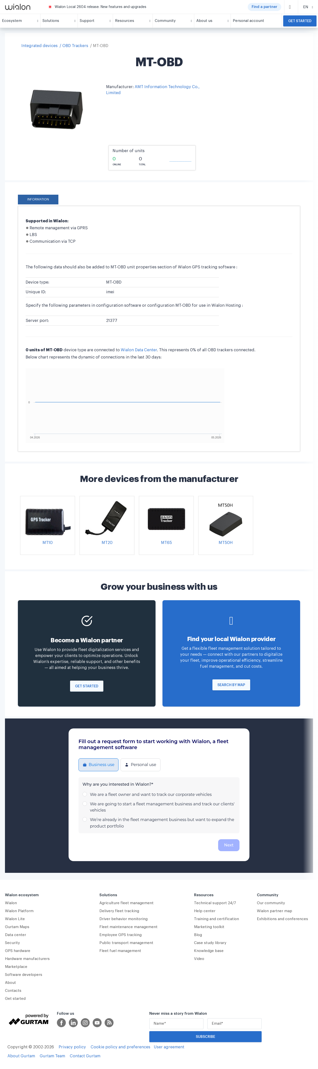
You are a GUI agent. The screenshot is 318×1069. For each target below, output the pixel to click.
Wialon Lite (15, 919)
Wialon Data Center (139, 350)
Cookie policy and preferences (120, 1047)
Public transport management (126, 943)
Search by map (231, 685)
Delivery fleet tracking (119, 911)
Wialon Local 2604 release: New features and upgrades (100, 7)
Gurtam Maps (17, 927)
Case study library (210, 943)
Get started (300, 21)
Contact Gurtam (85, 1056)
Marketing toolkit (209, 927)
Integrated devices (39, 46)
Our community (271, 903)
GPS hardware (17, 951)
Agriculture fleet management (126, 903)
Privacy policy (72, 1047)
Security (12, 943)
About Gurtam (21, 1056)
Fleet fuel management (120, 951)
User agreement (169, 1047)
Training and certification (216, 919)
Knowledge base (209, 951)
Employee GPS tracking (120, 935)
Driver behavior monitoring (123, 919)
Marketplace (16, 967)
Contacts (13, 991)
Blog (198, 935)
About (10, 983)
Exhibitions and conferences (282, 919)
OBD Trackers (75, 46)
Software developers (23, 975)
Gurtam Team (52, 1056)
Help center (204, 911)
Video (199, 959)
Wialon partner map (274, 911)
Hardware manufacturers (27, 959)
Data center (15, 935)
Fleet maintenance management (128, 927)
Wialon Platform (19, 911)
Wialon (11, 903)
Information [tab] (38, 199)
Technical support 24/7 (215, 903)
